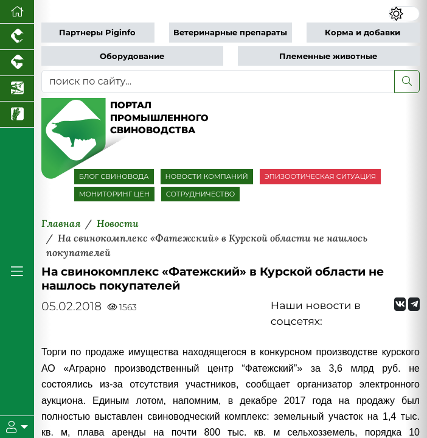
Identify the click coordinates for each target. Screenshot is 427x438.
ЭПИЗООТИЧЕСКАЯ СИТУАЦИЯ (320, 176)
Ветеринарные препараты (230, 32)
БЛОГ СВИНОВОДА (114, 176)
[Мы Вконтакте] (400, 304)
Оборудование (132, 56)
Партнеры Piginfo (97, 32)
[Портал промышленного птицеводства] (17, 37)
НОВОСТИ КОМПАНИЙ (206, 176)
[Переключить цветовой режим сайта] (404, 13)
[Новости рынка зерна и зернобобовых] (17, 115)
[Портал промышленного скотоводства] (17, 63)
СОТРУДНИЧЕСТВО (200, 194)
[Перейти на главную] (17, 12)
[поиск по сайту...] (218, 81)
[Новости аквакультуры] (17, 89)
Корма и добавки (362, 32)
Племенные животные (328, 56)
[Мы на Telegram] (414, 304)
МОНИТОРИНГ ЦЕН (114, 194)
